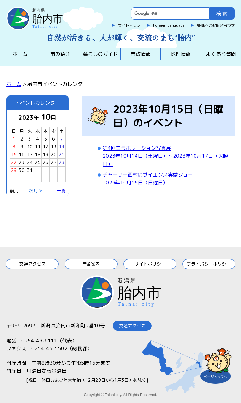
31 (30, 170)
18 (37, 154)
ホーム (20, 53)
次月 (33, 191)
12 (45, 147)
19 (45, 154)
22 (14, 162)
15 (14, 154)
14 (61, 147)
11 (37, 147)
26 (45, 162)
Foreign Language (169, 25)
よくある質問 (221, 53)
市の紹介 (60, 53)
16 (21, 154)
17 (30, 154)
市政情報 (141, 53)
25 (37, 162)
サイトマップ (129, 25)
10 (30, 147)
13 (53, 147)
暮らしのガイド (100, 53)
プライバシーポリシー (209, 264)
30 (21, 170)
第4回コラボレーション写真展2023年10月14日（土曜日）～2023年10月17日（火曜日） (165, 156)
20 (53, 154)
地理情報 (181, 53)
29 (14, 170)
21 (61, 154)
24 (30, 162)
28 (61, 162)
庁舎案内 (91, 264)
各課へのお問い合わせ (216, 25)
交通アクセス (32, 264)
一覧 (61, 191)
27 (53, 162)
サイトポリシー (150, 264)
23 (21, 162)
